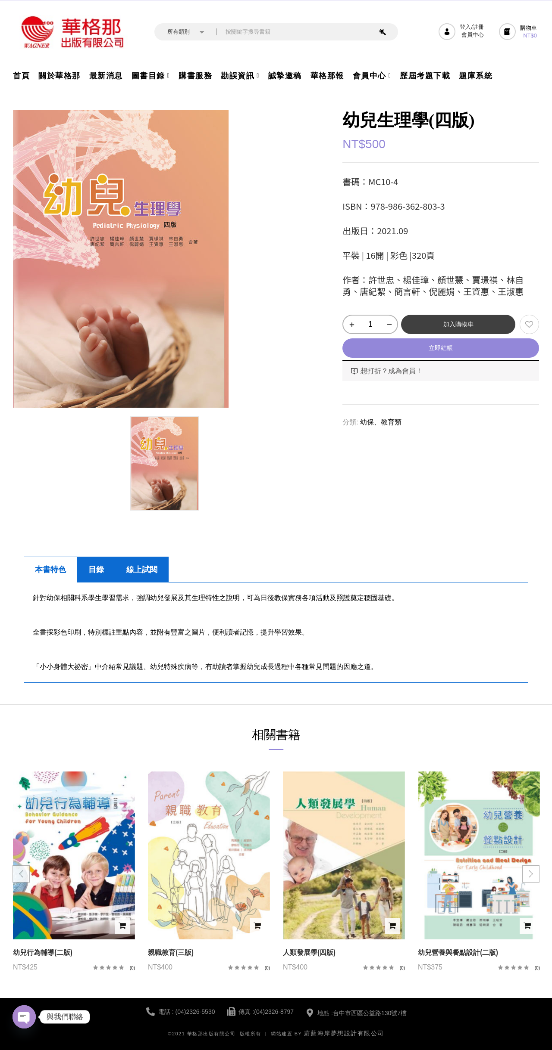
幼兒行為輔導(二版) (42, 952)
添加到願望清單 (529, 324)
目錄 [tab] (96, 569)
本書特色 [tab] (50, 569)
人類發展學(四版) (309, 952)
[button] (519, 31)
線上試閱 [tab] (141, 569)
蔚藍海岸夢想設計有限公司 (344, 1033)
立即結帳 (441, 347)
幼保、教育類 (380, 422)
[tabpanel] (276, 632)
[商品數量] (370, 324)
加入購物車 (458, 324)
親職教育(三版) (171, 952)
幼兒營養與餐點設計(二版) (458, 952)
